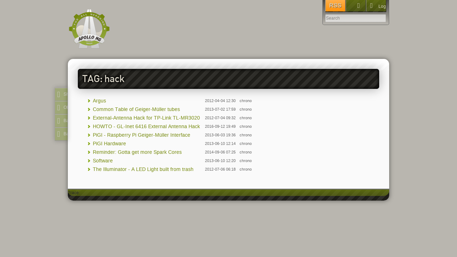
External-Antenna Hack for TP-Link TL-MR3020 (146, 118)
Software (103, 160)
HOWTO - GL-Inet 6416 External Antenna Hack (146, 126)
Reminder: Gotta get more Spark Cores (137, 152)
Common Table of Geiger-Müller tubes (136, 109)
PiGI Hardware (109, 143)
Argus (99, 101)
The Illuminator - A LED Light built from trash (143, 169)
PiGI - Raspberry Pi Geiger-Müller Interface (141, 135)
